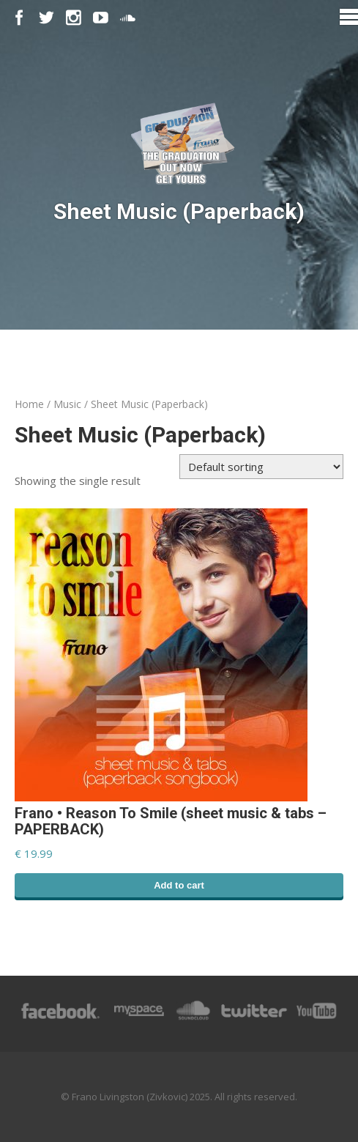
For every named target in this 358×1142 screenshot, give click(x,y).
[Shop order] (261, 466)
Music (67, 404)
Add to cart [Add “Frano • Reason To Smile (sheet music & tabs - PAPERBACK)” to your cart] (179, 885)
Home (29, 404)
